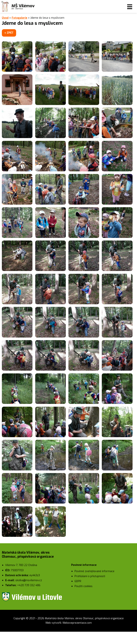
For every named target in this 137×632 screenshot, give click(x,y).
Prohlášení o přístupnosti (90, 576)
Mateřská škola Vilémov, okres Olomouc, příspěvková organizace (84, 618)
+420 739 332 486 (28, 585)
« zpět (10, 33)
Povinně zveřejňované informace (95, 571)
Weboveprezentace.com (77, 623)
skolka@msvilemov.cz (28, 580)
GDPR (78, 581)
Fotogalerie (20, 18)
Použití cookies (84, 586)
